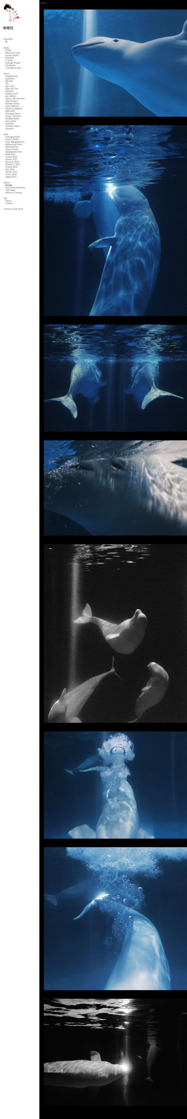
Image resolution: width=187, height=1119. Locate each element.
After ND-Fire (11, 88)
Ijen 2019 (9, 86)
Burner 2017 (11, 159)
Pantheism (10, 65)
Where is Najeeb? (13, 108)
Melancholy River (13, 144)
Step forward (11, 101)
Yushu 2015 (11, 174)
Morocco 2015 (12, 162)
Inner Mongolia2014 (14, 142)
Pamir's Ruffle (12, 139)
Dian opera (10, 121)
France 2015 (11, 167)
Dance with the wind (15, 98)
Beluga (8, 185)
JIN (7, 83)
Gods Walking (12, 106)
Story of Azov (11, 149)
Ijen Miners (10, 96)
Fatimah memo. (12, 126)
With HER (10, 111)
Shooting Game (12, 113)
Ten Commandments (15, 187)
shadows (9, 123)
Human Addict (12, 55)
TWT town (10, 190)
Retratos (9, 91)
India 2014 (10, 154)
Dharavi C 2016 (12, 164)
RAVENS (9, 58)
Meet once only (12, 53)
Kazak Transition (13, 116)
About (8, 201)
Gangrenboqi (11, 76)
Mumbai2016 (11, 147)
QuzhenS (9, 78)
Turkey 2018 (11, 157)
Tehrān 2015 (11, 172)
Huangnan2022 (12, 137)
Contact (9, 203)
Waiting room (11, 93)
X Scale (9, 60)
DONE (8, 50)
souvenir (9, 128)
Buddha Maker (12, 118)
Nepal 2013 (10, 177)
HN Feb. (9, 81)
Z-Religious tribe (13, 68)
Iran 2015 (9, 169)
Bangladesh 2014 (13, 152)
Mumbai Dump (12, 103)
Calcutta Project (13, 63)
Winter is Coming (13, 192)
